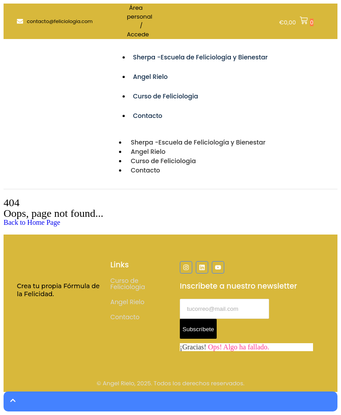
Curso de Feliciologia (165, 96)
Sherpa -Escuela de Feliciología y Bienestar (200, 57)
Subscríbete (198, 329)
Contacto (147, 115)
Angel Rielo (150, 76)
